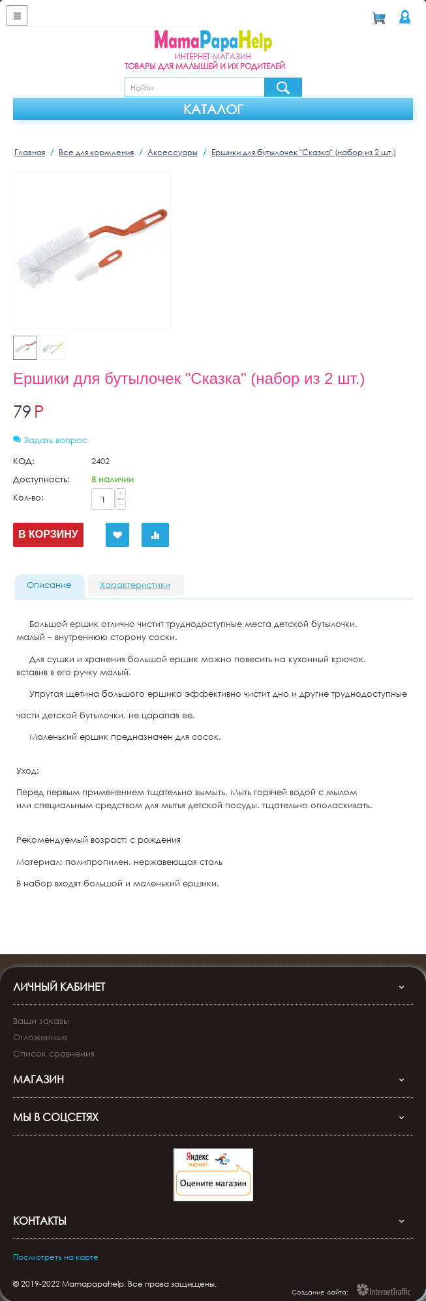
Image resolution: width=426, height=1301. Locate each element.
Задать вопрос (50, 440)
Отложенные (40, 1023)
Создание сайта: (320, 1278)
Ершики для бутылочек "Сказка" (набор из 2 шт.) (303, 152)
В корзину (48, 534)
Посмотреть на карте (56, 1243)
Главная (29, 152)
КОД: (24, 461)
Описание (49, 584)
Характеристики (135, 584)
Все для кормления (96, 152)
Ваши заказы (41, 1007)
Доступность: (41, 479)
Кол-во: (28, 497)
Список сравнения (54, 1039)
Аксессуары (172, 152)
